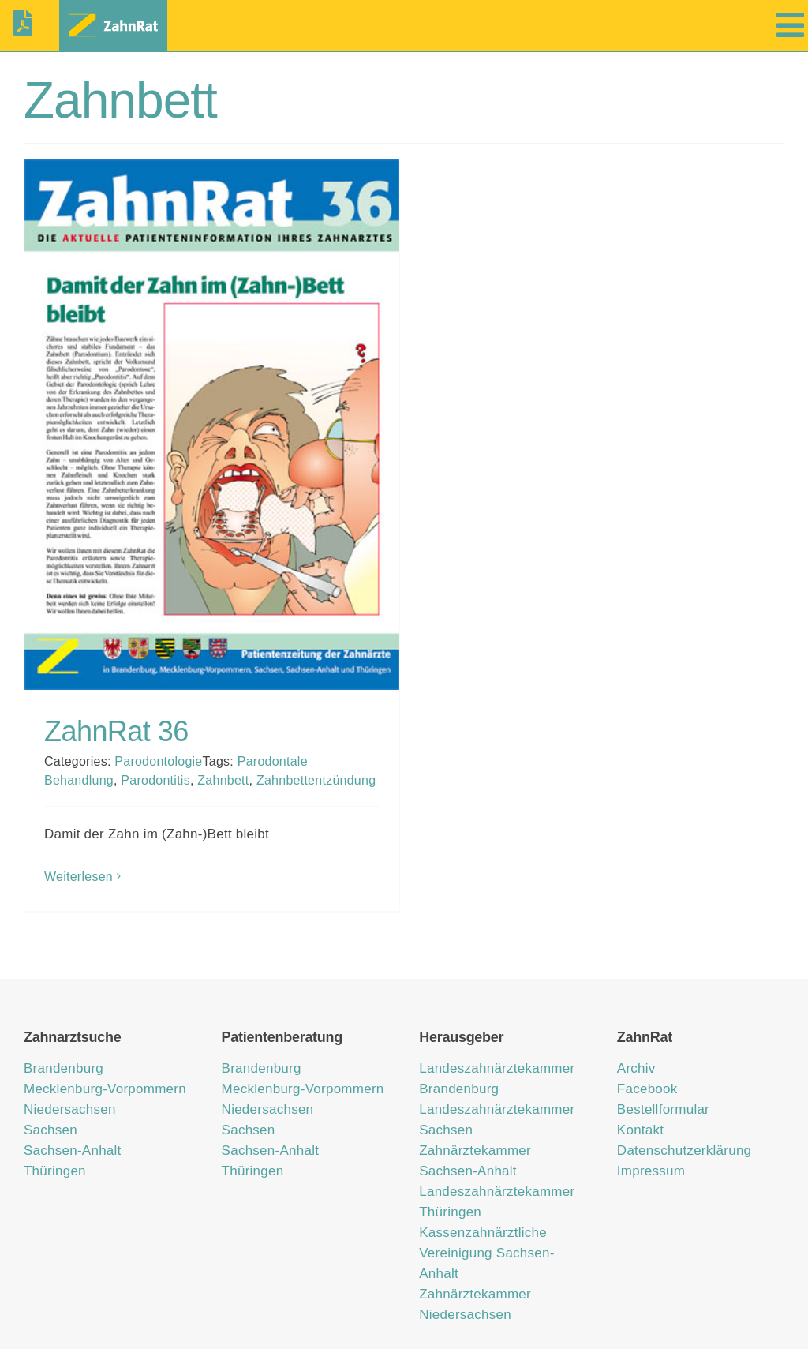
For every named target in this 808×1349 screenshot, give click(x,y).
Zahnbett (223, 780)
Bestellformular (663, 1066)
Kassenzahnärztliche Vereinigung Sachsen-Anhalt (486, 1210)
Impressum (651, 1127)
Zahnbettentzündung (316, 780)
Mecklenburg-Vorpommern (105, 1045)
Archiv (636, 1024)
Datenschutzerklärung (684, 1107)
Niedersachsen (70, 1066)
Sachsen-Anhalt (73, 1107)
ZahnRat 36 (116, 731)
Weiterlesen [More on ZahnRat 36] (78, 876)
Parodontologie (158, 761)
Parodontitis (155, 780)
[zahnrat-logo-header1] (113, 14)
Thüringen (55, 1127)
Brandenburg (63, 1024)
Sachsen (50, 1086)
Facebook (647, 1045)
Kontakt (640, 1086)
